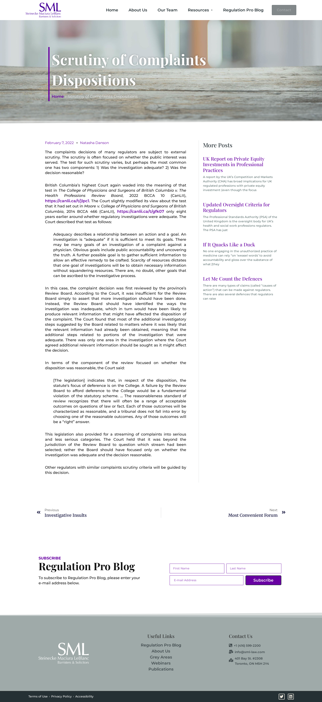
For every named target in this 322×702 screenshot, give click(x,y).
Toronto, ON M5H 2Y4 (252, 663)
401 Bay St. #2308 (246, 658)
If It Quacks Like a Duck (229, 244)
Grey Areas (161, 657)
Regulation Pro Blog (238, 9)
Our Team (163, 9)
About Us (133, 9)
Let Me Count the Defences (232, 278)
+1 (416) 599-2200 (245, 646)
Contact (281, 10)
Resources (195, 9)
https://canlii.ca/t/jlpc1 (67, 200)
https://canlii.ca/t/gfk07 (140, 211)
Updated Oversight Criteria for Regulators (236, 207)
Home (107, 9)
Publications (161, 669)
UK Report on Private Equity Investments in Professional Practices (233, 164)
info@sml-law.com (247, 652)
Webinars (161, 663)
